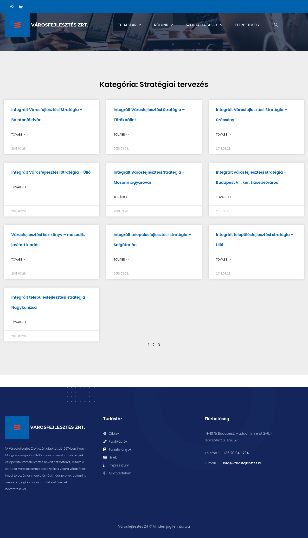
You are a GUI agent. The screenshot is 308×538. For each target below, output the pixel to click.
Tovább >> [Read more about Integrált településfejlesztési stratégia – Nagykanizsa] (18, 322)
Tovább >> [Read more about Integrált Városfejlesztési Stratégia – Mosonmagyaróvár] (121, 197)
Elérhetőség (247, 24)
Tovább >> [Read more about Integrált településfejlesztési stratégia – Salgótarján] (121, 259)
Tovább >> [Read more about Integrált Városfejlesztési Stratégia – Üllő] (18, 187)
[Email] (21, 6)
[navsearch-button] (276, 25)
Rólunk (163, 24)
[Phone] (11, 6)
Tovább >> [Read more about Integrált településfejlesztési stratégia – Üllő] (223, 259)
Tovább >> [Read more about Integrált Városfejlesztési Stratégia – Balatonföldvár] (18, 134)
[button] (129, 25)
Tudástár (129, 24)
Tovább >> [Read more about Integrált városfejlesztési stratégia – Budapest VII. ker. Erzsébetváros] (223, 197)
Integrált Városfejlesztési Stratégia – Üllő (51, 172)
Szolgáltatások (204, 24)
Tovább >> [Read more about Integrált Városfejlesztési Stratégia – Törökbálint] (121, 134)
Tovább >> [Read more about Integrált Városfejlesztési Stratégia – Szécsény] (223, 134)
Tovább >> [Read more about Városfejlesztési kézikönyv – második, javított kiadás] (18, 259)
